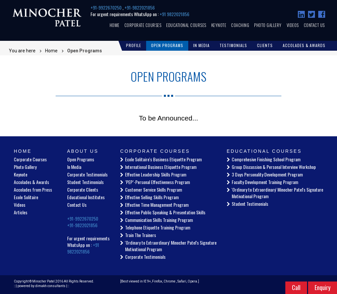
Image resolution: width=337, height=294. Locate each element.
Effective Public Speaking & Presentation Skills (165, 212)
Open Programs (167, 45)
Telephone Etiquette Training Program (157, 227)
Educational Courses (186, 25)
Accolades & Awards (31, 181)
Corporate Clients (82, 189)
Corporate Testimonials (87, 174)
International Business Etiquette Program (160, 166)
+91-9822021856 (139, 7)
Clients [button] (265, 45)
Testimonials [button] (233, 45)
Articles (20, 212)
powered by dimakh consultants (41, 286)
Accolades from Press (33, 189)
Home (114, 25)
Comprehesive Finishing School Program (266, 159)
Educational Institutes (86, 197)
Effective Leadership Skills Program (155, 174)
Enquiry (322, 287)
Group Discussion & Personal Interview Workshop (274, 166)
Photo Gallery (268, 25)
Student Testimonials (85, 181)
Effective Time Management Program (157, 204)
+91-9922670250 (106, 7)
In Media (74, 166)
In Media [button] (201, 45)
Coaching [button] (240, 25)
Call (296, 287)
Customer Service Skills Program (153, 189)
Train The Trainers (140, 234)
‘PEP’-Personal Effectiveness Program (157, 181)
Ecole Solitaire (26, 197)
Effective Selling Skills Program (152, 197)
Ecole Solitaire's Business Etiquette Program (163, 159)
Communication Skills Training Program (159, 219)
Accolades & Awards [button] (304, 45)
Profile (133, 45)
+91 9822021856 (174, 14)
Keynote (218, 25)
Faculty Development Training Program (265, 181)
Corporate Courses (143, 25)
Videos (293, 25)
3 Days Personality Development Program (267, 174)
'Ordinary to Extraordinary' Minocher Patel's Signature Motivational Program (171, 246)
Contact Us (314, 25)
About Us (82, 151)
